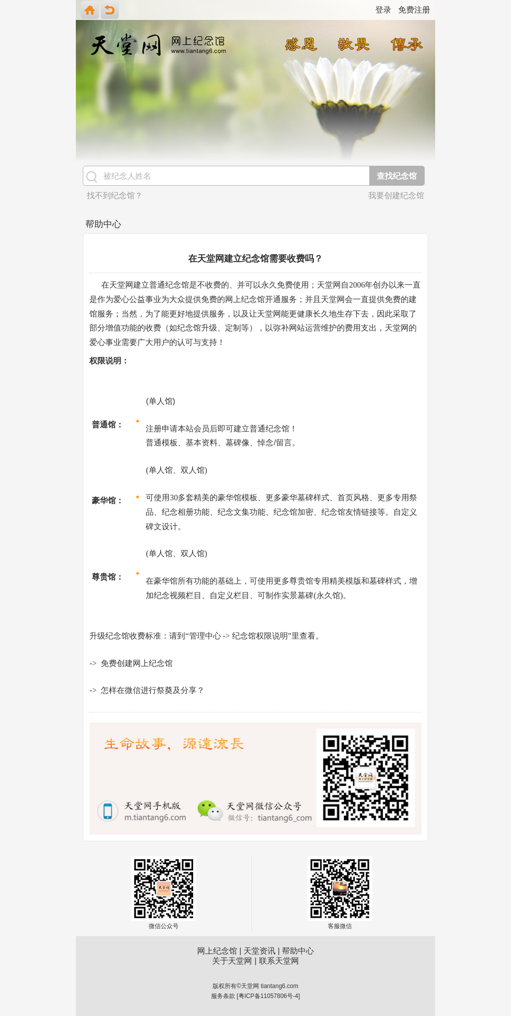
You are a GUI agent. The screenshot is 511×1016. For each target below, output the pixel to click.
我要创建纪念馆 (396, 195)
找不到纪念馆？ (115, 195)
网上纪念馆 (217, 951)
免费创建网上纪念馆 (137, 663)
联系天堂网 (279, 961)
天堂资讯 (259, 951)
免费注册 (414, 9)
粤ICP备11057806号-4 (268, 996)
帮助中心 (298, 951)
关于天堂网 (232, 961)
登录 (383, 9)
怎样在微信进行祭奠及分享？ (153, 690)
